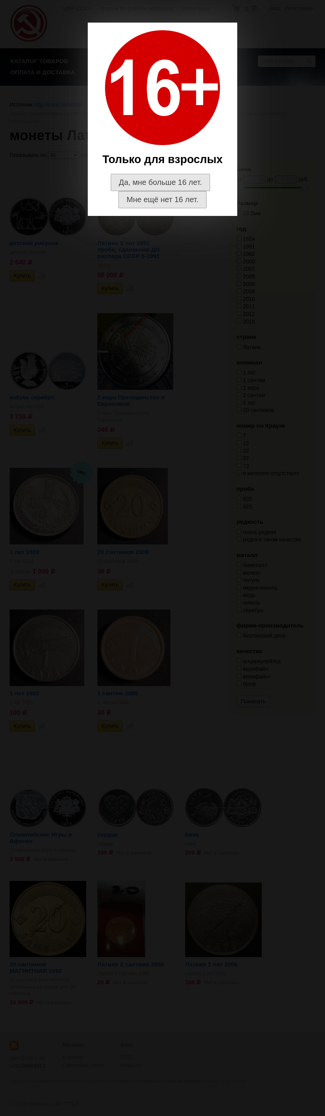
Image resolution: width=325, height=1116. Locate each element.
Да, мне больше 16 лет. (160, 182)
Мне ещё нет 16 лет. (162, 199)
